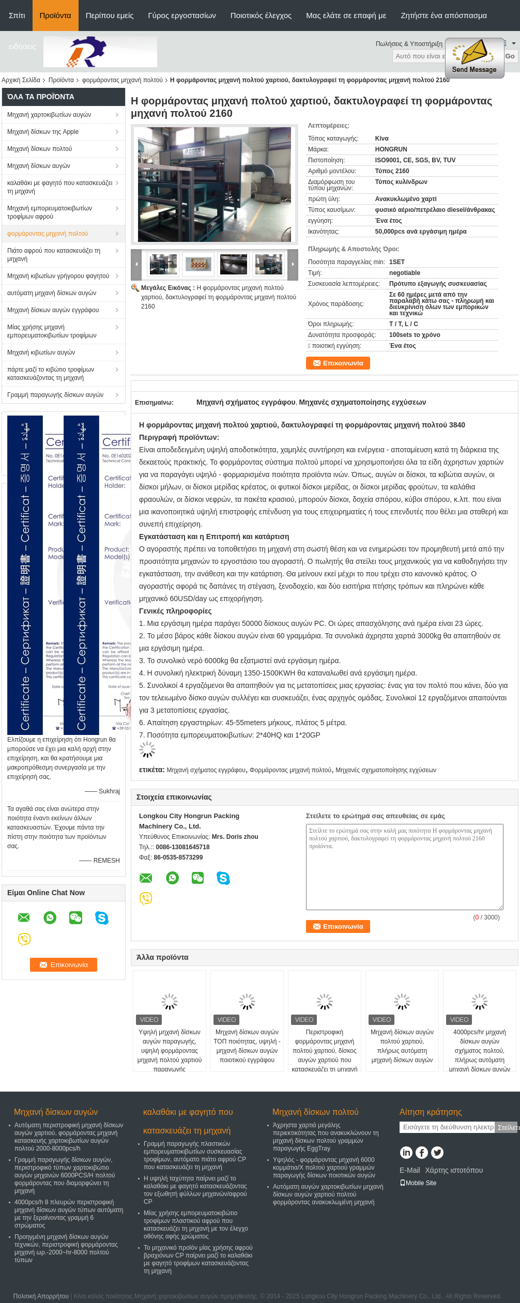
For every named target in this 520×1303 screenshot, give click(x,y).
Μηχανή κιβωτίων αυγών (41, 352)
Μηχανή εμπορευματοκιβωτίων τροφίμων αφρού (49, 212)
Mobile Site (418, 1183)
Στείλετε (507, 1127)
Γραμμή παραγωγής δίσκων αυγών (55, 394)
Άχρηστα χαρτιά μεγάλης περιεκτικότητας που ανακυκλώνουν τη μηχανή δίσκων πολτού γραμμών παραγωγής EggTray (326, 1137)
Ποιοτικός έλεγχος (261, 15)
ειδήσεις (22, 46)
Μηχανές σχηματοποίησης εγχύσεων (385, 770)
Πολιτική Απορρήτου (41, 1296)
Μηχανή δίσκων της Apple (43, 131)
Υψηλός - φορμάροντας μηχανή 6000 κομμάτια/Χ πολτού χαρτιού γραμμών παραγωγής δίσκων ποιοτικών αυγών (324, 1167)
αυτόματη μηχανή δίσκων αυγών (51, 293)
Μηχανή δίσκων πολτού (39, 148)
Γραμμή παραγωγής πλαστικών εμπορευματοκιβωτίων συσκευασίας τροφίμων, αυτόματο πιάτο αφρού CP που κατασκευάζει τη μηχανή (195, 1155)
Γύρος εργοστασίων (182, 15)
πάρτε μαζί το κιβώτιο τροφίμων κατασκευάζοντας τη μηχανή (50, 373)
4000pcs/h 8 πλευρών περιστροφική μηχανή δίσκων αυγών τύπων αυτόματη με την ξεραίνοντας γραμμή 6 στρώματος (68, 1214)
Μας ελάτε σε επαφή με (346, 15)
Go (510, 56)
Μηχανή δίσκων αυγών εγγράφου (53, 310)
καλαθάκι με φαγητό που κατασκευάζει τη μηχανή (59, 187)
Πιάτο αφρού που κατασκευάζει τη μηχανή (53, 255)
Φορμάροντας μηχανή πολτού (290, 770)
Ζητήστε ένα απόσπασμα (444, 15)
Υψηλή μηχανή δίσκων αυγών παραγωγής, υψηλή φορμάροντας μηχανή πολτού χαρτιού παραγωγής (169, 1051)
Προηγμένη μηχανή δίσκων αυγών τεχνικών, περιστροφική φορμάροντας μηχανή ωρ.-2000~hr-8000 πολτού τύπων (66, 1248)
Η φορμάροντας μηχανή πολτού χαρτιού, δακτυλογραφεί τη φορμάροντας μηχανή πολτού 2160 (218, 297)
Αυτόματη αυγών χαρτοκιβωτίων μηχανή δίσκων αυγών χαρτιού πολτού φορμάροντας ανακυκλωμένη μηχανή (328, 1194)
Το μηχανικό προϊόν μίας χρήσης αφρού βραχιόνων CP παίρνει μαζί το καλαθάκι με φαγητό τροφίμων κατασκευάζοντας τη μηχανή (198, 1259)
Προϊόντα (55, 15)
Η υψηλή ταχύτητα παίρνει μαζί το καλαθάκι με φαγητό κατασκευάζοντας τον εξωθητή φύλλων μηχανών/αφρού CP (195, 1190)
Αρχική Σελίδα (21, 80)
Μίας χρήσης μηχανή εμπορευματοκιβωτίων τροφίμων (52, 331)
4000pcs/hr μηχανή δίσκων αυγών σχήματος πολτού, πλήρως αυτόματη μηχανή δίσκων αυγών (480, 1051)
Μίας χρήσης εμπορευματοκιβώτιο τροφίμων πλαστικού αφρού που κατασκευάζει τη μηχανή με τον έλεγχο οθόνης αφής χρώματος (196, 1224)
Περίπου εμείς (110, 15)
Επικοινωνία (343, 363)
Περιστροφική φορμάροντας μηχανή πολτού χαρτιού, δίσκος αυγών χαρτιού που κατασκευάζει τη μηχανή (324, 1051)
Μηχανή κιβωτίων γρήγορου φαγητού (58, 276)
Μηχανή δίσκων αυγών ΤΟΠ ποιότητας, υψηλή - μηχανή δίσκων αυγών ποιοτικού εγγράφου (247, 1046)
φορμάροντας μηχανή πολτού (122, 80)
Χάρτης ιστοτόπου (454, 1170)
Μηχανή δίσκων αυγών (38, 166)
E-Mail (410, 1170)
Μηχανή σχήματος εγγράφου (205, 770)
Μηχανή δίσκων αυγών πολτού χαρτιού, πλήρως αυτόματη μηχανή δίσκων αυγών (402, 1046)
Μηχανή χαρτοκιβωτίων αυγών (49, 114)
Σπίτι (17, 15)
